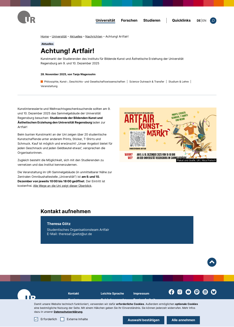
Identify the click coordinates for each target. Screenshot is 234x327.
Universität (105, 20)
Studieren (151, 20)
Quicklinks (181, 20)
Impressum (141, 293)
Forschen (129, 20)
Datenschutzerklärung (68, 311)
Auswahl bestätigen (143, 320)
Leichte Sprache (112, 293)
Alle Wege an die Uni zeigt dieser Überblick (62, 185)
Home (45, 36)
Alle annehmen (183, 320)
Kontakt (73, 293)
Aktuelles (76, 36)
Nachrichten (93, 36)
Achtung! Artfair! (117, 36)
